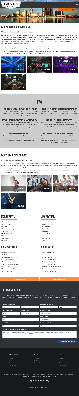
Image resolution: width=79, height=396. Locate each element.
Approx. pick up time (8, 304)
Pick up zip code (45, 310)
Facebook (37, 358)
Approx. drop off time (46, 304)
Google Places (38, 363)
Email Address (6, 323)
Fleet (10, 360)
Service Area (12, 365)
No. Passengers (7, 310)
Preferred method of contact (48, 323)
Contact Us (62, 363)
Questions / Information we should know (14, 329)
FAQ (60, 360)
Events (11, 363)
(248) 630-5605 (64, 297)
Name (4, 316)
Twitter (36, 360)
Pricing (61, 358)
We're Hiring (62, 365)
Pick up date (25, 310)
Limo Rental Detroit (19, 279)
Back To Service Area (59, 279)
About (11, 358)
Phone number (44, 316)
